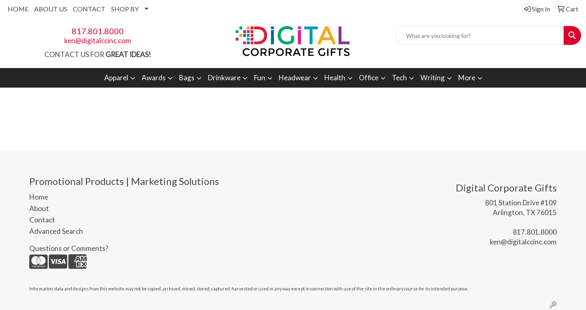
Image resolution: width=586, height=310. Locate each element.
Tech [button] (399, 77)
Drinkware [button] (224, 77)
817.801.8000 (98, 31)
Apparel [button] (116, 77)
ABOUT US (50, 9)
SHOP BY (125, 9)
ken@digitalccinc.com (97, 40)
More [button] (466, 77)
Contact (42, 219)
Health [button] (334, 77)
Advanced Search (56, 231)
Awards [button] (154, 77)
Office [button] (368, 77)
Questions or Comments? (68, 248)
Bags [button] (187, 77)
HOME (18, 9)
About (39, 208)
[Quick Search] (480, 35)
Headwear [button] (295, 77)
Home (38, 197)
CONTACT (89, 9)
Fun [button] (259, 77)
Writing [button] (432, 77)
